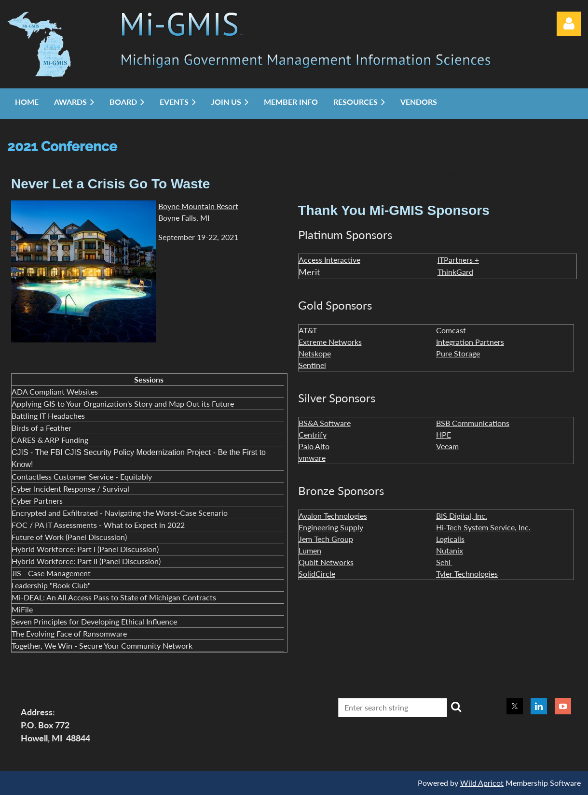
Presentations (477, 175)
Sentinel (312, 364)
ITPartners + (458, 259)
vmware (312, 457)
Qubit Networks (326, 562)
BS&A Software (325, 422)
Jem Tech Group (326, 538)
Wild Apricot (482, 782)
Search (456, 706)
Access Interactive (329, 259)
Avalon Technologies (333, 515)
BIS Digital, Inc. (461, 515)
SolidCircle (317, 573)
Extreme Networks (330, 341)
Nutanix (449, 550)
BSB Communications (472, 422)
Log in (569, 24)
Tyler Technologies (467, 573)
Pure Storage (458, 353)
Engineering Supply (331, 527)
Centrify (313, 434)
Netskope (315, 353)
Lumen (310, 550)
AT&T (308, 330)
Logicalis (450, 538)
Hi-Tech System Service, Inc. (483, 527)
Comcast (451, 330)
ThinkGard (455, 271)
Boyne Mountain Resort (198, 206)
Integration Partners (470, 341)
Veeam (447, 446)
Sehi (444, 562)
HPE (443, 434)
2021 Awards (330, 175)
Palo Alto (314, 446)
